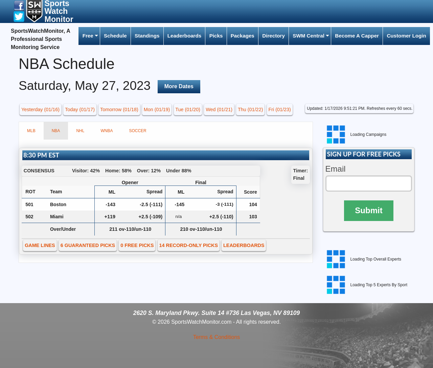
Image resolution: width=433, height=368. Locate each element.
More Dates (178, 86)
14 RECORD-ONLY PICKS (188, 245)
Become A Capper (357, 36)
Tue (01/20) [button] (187, 109)
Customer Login (406, 36)
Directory (273, 36)
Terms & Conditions (216, 337)
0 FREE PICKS (137, 245)
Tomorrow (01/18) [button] (119, 109)
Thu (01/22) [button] (250, 109)
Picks (216, 36)
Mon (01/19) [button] (157, 109)
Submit (368, 210)
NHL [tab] (80, 130)
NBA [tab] (56, 130)
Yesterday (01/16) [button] (40, 109)
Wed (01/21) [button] (219, 109)
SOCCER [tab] (137, 130)
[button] (19, 5)
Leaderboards (184, 36)
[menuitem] (88, 36)
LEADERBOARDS (244, 245)
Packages (242, 36)
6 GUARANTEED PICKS (88, 245)
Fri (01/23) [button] (279, 109)
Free (88, 36)
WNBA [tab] (106, 130)
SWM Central (308, 36)
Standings (147, 36)
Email (335, 168)
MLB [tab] (31, 130)
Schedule (115, 36)
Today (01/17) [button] (80, 109)
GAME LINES (40, 245)
